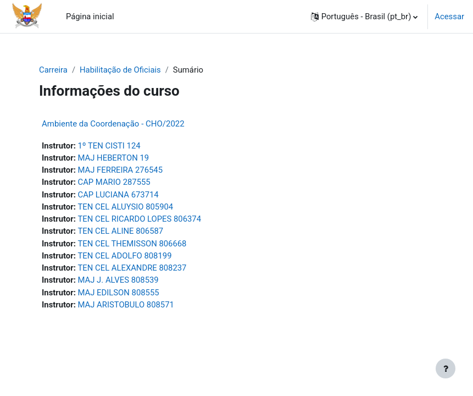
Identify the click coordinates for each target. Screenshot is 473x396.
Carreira (53, 70)
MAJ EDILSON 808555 (118, 293)
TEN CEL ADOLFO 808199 (125, 256)
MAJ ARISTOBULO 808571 (126, 305)
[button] (364, 16)
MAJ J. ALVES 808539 (118, 280)
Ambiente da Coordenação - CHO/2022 (113, 124)
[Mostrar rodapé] (445, 368)
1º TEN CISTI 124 (109, 146)
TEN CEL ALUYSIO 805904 (126, 207)
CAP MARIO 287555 (114, 182)
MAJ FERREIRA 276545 (120, 170)
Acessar (449, 16)
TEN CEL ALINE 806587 (121, 231)
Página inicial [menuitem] (90, 16)
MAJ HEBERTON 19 (113, 158)
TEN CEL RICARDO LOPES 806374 (140, 219)
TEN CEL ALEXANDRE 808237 (132, 268)
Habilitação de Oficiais (120, 70)
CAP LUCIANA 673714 (118, 195)
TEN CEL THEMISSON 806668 (132, 244)
